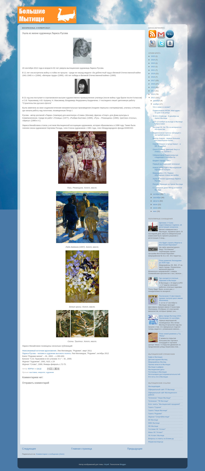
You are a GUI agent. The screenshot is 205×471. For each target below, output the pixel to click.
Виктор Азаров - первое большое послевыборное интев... (166, 139)
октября (156, 194)
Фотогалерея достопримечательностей (164, 374)
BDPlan (31, 369)
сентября (157, 198)
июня (155, 208)
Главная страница (81, 448)
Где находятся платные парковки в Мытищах (168, 279)
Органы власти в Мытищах (159, 364)
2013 (153, 94)
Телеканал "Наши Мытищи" (159, 398)
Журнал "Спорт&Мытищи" (159, 417)
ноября (156, 104)
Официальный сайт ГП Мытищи (161, 389)
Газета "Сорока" (154, 407)
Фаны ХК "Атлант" (155, 432)
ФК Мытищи (153, 426)
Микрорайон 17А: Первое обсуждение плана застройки (166, 174)
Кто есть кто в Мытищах (158, 377)
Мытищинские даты (156, 369)
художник (50, 372)
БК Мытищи (153, 420)
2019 (153, 74)
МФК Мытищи (154, 423)
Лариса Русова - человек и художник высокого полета (46, 353)
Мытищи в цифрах (155, 367)
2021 (153, 70)
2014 (153, 91)
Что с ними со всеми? (161, 107)
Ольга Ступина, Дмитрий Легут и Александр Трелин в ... (166, 150)
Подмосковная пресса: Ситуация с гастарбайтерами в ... (167, 134)
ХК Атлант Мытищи (156, 435)
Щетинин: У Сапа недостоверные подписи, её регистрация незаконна (170, 225)
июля (155, 204)
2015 (153, 87)
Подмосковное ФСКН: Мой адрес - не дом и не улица (167, 112)
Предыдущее (134, 448)
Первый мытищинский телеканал (166, 164)
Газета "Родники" (155, 414)
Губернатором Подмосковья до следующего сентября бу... (165, 156)
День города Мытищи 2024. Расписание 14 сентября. (170, 317)
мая (155, 211)
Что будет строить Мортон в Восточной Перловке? (170, 244)
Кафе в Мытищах (155, 357)
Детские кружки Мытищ (157, 359)
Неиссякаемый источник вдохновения (39, 351)
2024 (153, 60)
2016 (153, 84)
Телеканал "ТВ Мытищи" (158, 401)
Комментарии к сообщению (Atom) (50, 454)
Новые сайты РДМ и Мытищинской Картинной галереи (167, 169)
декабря (156, 101)
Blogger (123, 464)
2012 (153, 98)
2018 (153, 77)
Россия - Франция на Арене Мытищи (168, 184)
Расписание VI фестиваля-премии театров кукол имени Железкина (171, 298)
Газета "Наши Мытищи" (157, 410)
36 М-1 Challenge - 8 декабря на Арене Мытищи (166, 117)
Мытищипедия (154, 386)
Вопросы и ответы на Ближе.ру (161, 439)
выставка (33, 372)
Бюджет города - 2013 (162, 161)
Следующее (29, 448)
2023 (153, 63)
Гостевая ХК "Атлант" (157, 429)
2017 (153, 80)
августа (156, 201)
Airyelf (106, 464)
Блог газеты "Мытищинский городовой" (164, 404)
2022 (153, 67)
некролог (41, 372)
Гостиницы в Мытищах (157, 372)
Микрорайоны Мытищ (157, 362)
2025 (153, 56)
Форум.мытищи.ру (155, 442)
